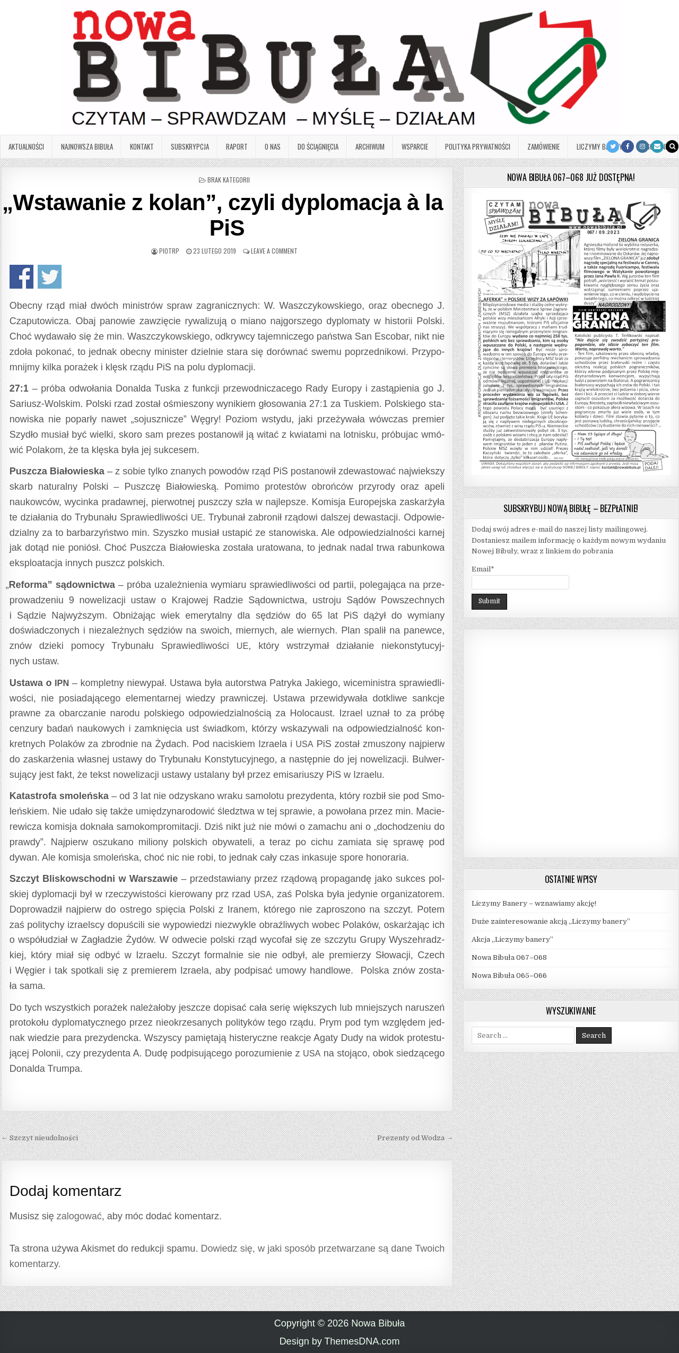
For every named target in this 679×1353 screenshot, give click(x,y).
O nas (273, 146)
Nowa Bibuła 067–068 (509, 957)
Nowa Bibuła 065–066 (509, 975)
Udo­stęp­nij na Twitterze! (50, 277)
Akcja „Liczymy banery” (512, 939)
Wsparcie (415, 146)
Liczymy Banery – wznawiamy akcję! (534, 903)
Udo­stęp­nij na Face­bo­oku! (21, 277)
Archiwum (370, 146)
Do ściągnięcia (318, 146)
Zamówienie (543, 146)
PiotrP (169, 250)
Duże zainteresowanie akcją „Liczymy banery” (551, 921)
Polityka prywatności (477, 146)
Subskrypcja (190, 146)
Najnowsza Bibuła (87, 146)
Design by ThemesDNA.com (340, 1341)
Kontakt (142, 146)
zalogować (79, 1216)
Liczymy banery (600, 146)
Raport (237, 146)
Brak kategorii (228, 179)
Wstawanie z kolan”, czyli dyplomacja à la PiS (227, 215)
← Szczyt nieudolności (39, 1138)
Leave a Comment (274, 250)
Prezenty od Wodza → (415, 1138)
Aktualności (26, 146)
